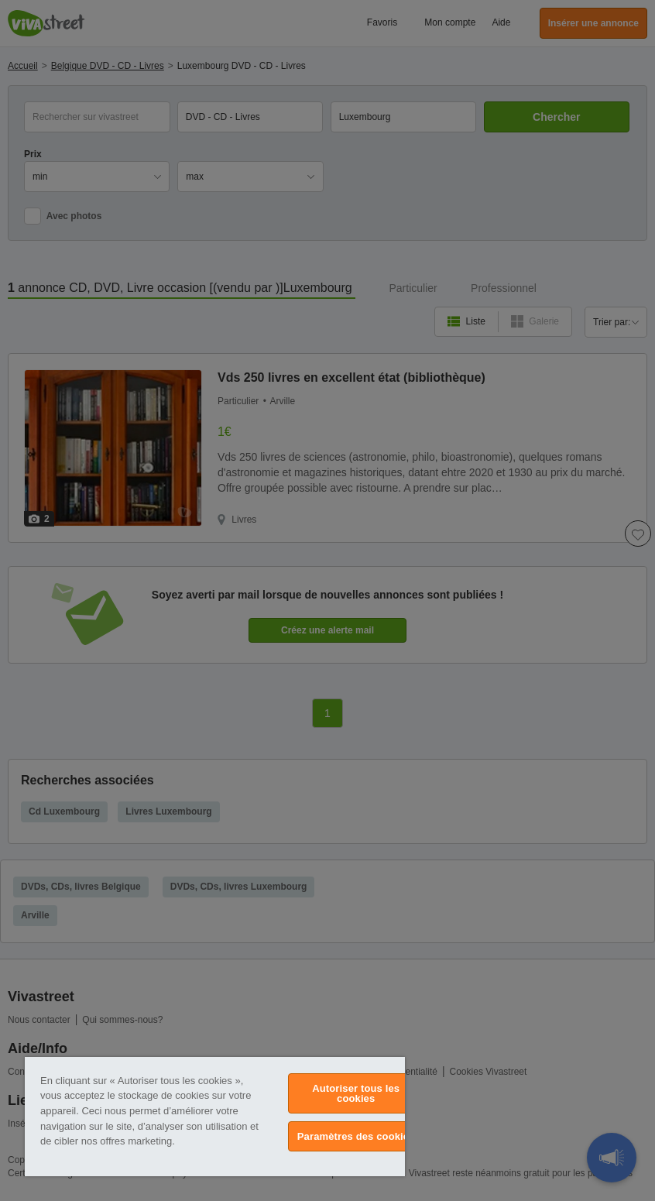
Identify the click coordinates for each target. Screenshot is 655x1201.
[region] (215, 1116)
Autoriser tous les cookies (356, 1093)
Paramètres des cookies (356, 1136)
